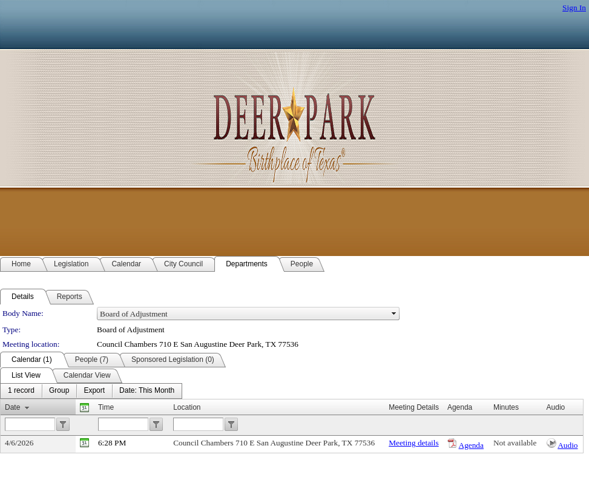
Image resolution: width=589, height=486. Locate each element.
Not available (514, 442)
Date (12, 407)
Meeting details (414, 442)
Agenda (471, 445)
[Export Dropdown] (94, 391)
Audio (567, 445)
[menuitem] (21, 391)
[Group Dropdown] (59, 391)
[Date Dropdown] (147, 391)
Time (106, 407)
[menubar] (91, 391)
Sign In (574, 7)
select (394, 313)
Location (186, 407)
